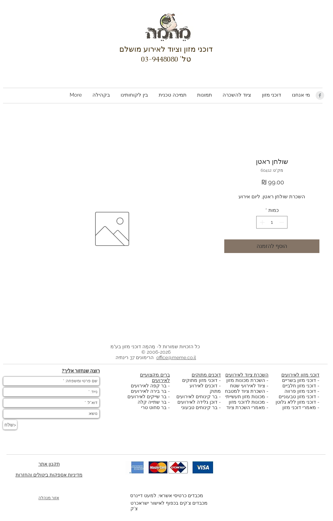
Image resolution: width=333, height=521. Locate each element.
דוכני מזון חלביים (299, 385)
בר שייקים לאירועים (146, 396)
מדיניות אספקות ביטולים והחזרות (49, 474)
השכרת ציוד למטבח (245, 391)
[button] (271, 95)
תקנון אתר (49, 464)
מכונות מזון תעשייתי (245, 396)
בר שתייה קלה (153, 402)
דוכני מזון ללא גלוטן (296, 402)
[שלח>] (10, 425)
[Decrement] (282, 222)
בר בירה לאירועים (148, 391)
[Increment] (261, 222)
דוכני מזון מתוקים (199, 380)
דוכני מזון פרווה (300, 391)
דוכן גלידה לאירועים (197, 402)
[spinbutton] (272, 222)
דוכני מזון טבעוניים (297, 396)
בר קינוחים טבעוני (199, 407)
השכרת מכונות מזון (245, 380)
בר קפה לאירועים (148, 385)
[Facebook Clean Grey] (320, 95)
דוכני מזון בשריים (299, 380)
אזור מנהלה (48, 497)
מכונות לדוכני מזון (247, 402)
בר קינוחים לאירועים (196, 396)
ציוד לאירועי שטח (247, 385)
